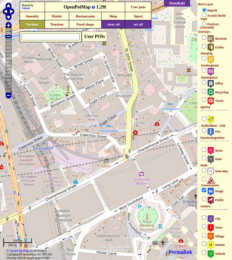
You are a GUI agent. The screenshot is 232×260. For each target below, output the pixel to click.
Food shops (85, 24)
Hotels (57, 16)
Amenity (32, 16)
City (214, 218)
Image (215, 191)
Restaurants (85, 16)
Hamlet (216, 245)
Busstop (216, 38)
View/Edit (177, 3)
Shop (113, 16)
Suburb (216, 253)
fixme (214, 150)
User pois (138, 7)
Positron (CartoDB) (210, 26)
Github (26, 8)
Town (214, 227)
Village (215, 236)
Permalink (180, 252)
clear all (113, 24)
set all (138, 24)
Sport (138, 16)
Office (215, 83)
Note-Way (217, 171)
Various (32, 24)
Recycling (218, 92)
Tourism (56, 24)
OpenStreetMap (20, 250)
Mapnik (212, 10)
